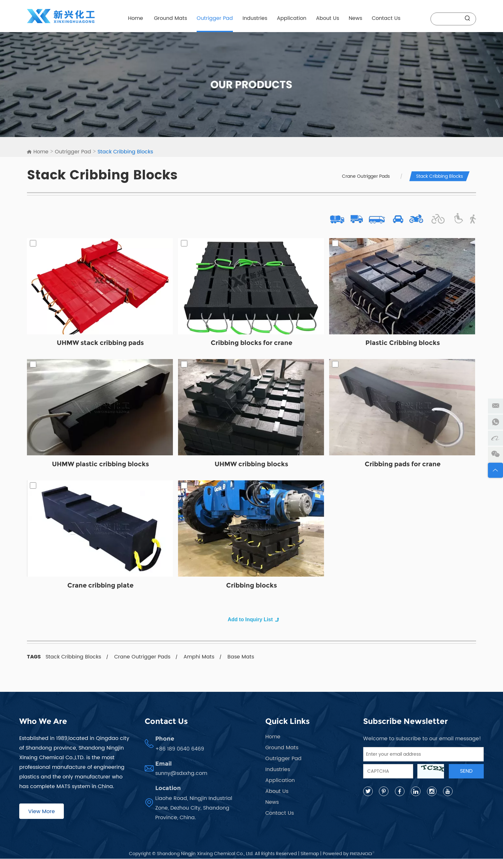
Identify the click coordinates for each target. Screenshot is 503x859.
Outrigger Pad (215, 18)
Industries (255, 18)
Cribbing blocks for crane (251, 343)
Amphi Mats (198, 657)
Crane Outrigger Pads (366, 176)
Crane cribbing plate (100, 586)
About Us (327, 18)
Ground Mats (170, 18)
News (355, 18)
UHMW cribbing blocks (251, 464)
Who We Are (43, 721)
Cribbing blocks (251, 586)
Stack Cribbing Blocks (125, 152)
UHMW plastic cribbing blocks (100, 464)
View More (41, 812)
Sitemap (310, 854)
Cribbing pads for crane (402, 464)
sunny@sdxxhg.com (181, 773)
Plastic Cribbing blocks (402, 343)
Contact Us (386, 18)
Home (135, 18)
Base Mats (240, 657)
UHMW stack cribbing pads (100, 343)
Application (291, 18)
